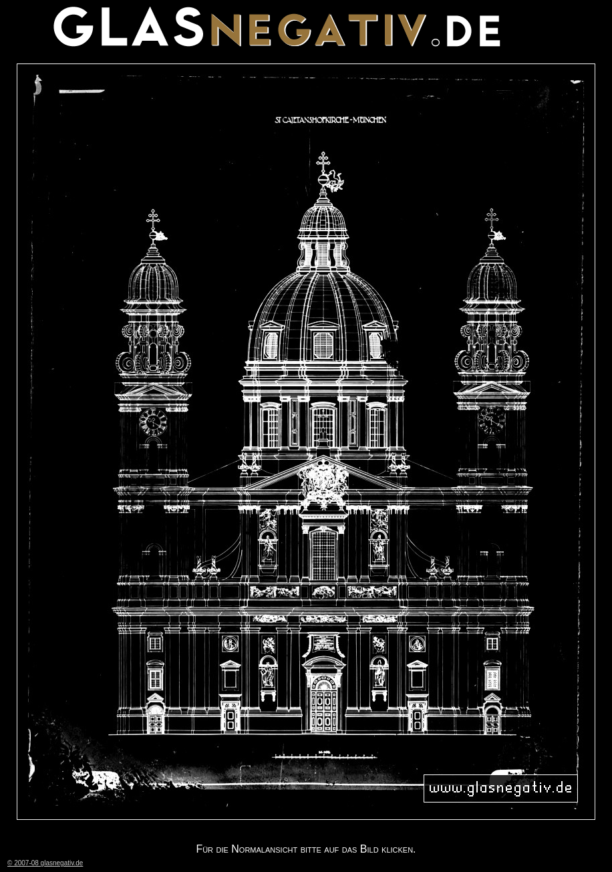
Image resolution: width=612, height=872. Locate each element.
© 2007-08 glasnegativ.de (45, 863)
